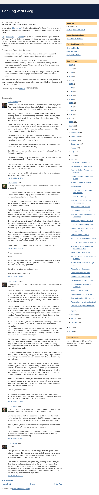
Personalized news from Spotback (83, 302)
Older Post (58, 484)
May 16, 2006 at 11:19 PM (15, 476)
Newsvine (10, 37)
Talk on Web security (78, 196)
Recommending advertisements (82, 306)
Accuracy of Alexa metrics (80, 207)
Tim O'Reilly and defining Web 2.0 (83, 242)
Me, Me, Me (16, 28)
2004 (71, 331)
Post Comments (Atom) (21, 489)
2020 (71, 80)
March (73, 315)
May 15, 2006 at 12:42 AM (15, 178)
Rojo (3, 37)
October (74, 140)
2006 (71, 130)
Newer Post (6, 484)
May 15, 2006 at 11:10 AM (15, 248)
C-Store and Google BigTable (82, 224)
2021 (71, 76)
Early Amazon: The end (79, 291)
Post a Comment (8, 480)
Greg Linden (12, 183)
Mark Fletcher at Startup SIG (81, 211)
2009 (71, 118)
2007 (71, 126)
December (75, 133)
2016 (71, 91)
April (73, 311)
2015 (71, 95)
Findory (21, 37)
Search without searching (80, 277)
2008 (71, 122)
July (73, 152)
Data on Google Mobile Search (82, 298)
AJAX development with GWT (82, 221)
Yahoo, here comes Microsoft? (82, 294)
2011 (71, 111)
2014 (71, 99)
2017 (71, 88)
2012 (71, 107)
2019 (71, 84)
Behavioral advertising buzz (81, 252)
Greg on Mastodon (74, 55)
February (74, 318)
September (75, 144)
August (74, 148)
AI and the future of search (81, 183)
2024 (71, 65)
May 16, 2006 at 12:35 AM (15, 401)
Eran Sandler (13, 102)
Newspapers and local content (82, 166)
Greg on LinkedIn (73, 51)
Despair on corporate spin (80, 273)
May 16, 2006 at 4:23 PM (15, 438)
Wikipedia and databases (80, 269)
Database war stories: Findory (82, 280)
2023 (71, 69)
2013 (71, 103)
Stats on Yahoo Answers (80, 235)
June (73, 155)
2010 (71, 114)
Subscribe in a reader (75, 39)
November (75, 136)
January (74, 322)
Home (32, 484)
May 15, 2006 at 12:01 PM (15, 276)
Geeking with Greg (17, 11)
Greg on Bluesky (73, 48)
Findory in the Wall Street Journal (83, 238)
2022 (71, 72)
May (73, 159)
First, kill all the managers (80, 162)
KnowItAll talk (76, 186)
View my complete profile (76, 30)
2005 (71, 327)
